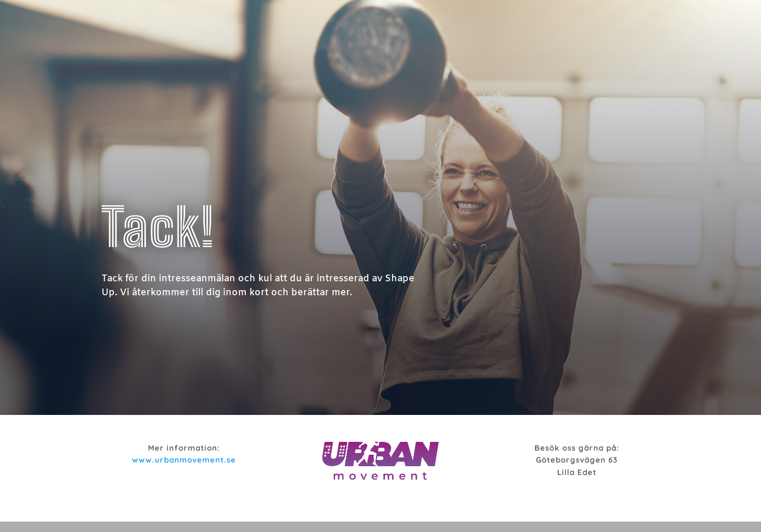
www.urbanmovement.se (184, 460)
